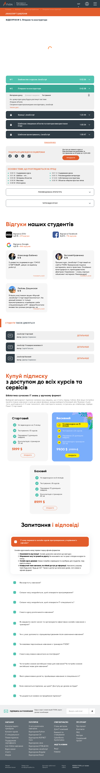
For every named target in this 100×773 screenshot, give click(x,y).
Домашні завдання (32, 95)
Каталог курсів (11, 732)
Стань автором (60, 726)
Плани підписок (11, 738)
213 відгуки (24, 236)
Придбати (71, 158)
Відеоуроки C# (35, 735)
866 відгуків (25, 246)
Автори (79, 735)
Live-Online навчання (14, 746)
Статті (8, 752)
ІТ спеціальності (12, 735)
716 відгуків (71, 236)
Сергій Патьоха (27, 348)
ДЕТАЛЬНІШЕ (83, 336)
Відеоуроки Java (36, 743)
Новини (57, 752)
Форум (8, 755)
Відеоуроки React (36, 755)
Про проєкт (81, 726)
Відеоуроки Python (37, 732)
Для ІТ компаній (61, 729)
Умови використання (10, 766)
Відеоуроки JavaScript (38, 749)
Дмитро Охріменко (29, 337)
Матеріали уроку (16, 95)
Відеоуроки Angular (37, 752)
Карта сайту (64, 766)
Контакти (80, 729)
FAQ (78, 732)
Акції (56, 749)
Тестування (46, 95)
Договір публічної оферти (48, 766)
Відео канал (10, 749)
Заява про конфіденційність (28, 766)
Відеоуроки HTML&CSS (38, 746)
